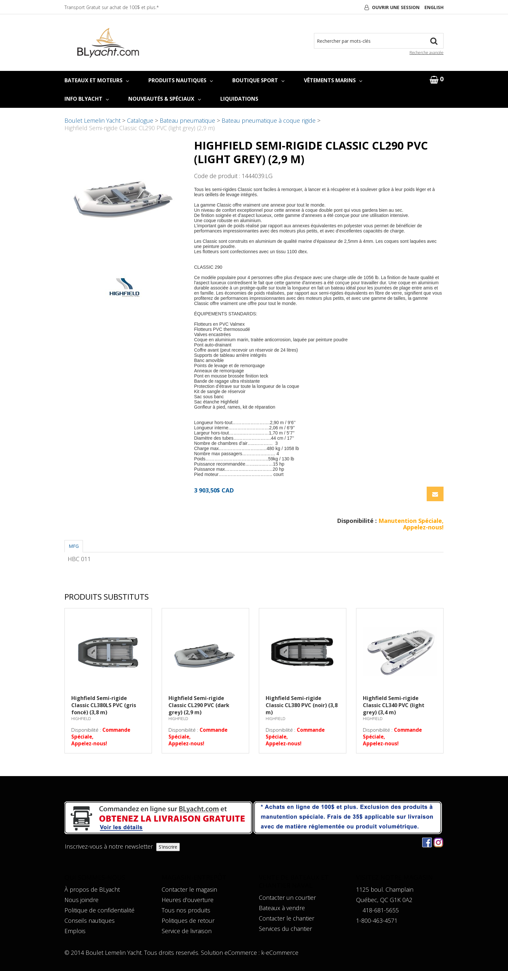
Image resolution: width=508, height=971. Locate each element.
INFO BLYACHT (86, 98)
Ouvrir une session (396, 7)
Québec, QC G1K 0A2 (384, 900)
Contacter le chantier (286, 918)
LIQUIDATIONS (239, 98)
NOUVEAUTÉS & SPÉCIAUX (164, 98)
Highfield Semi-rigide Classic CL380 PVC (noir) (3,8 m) (302, 705)
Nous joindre (81, 900)
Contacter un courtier (287, 897)
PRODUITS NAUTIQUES (180, 80)
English (434, 7)
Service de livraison (187, 931)
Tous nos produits (186, 910)
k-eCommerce (279, 952)
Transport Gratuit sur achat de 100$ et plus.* (111, 7)
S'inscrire (168, 847)
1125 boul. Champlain (384, 889)
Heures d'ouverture (188, 900)
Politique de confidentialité (99, 910)
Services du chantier (285, 928)
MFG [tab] (74, 546)
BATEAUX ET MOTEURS (96, 80)
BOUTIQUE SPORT (258, 80)
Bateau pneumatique (187, 120)
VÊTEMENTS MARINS (333, 80)
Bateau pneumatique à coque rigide (269, 120)
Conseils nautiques (89, 920)
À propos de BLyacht (92, 889)
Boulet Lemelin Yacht (92, 120)
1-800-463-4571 (377, 920)
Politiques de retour (188, 920)
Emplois (75, 931)
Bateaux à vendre (282, 908)
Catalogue (140, 120)
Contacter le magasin (189, 889)
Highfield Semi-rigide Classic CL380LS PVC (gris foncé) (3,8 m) (103, 705)
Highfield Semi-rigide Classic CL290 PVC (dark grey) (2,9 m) (198, 705)
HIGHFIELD (81, 718)
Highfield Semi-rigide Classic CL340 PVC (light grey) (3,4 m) (393, 705)
